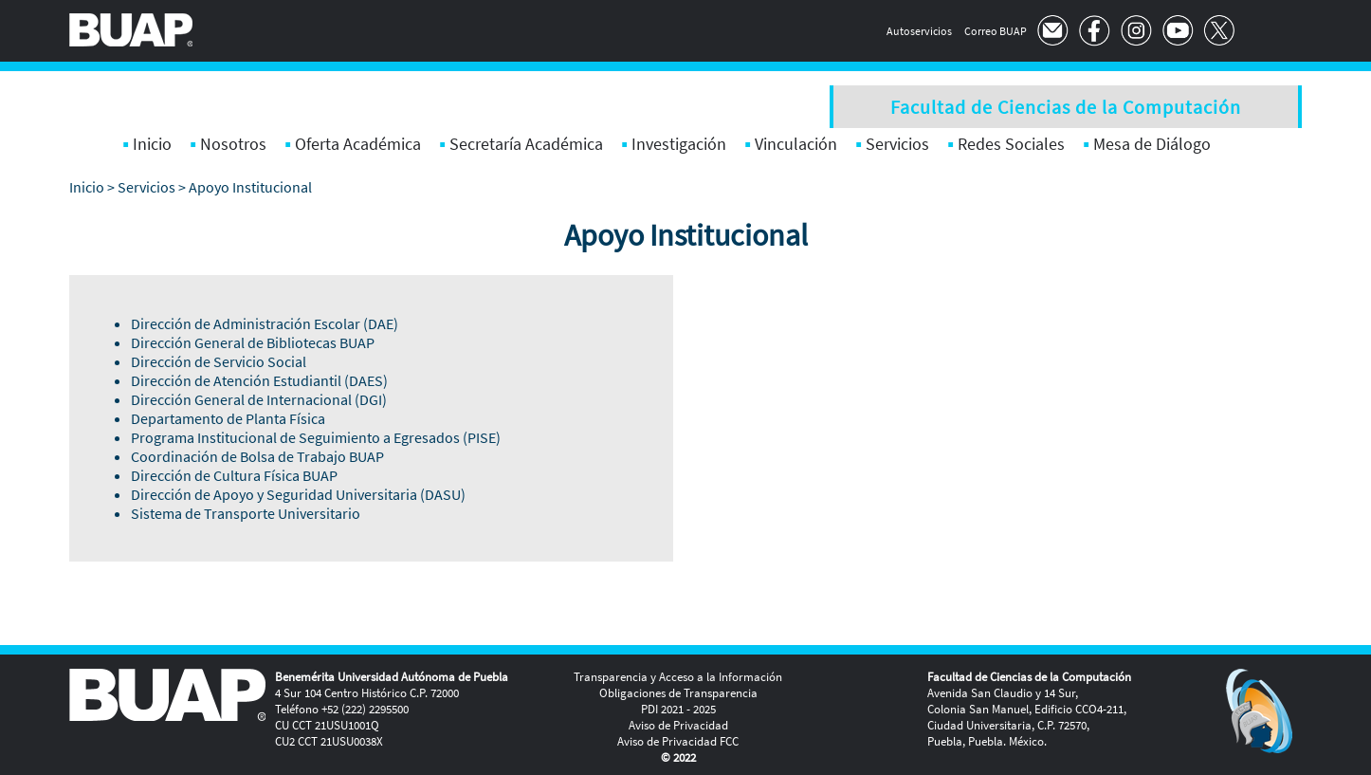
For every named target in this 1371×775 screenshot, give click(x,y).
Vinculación (796, 144)
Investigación (678, 144)
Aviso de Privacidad (678, 725)
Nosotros (233, 144)
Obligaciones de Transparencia (678, 693)
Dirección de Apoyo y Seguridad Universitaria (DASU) (298, 494)
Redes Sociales (1011, 144)
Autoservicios (919, 31)
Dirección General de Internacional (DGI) (259, 399)
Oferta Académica (358, 144)
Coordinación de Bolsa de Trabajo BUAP (257, 456)
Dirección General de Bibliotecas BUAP (253, 342)
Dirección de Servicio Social (218, 361)
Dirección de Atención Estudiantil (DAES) (259, 380)
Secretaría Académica (526, 144)
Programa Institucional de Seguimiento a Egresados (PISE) (316, 437)
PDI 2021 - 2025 (678, 709)
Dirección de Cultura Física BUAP (234, 475)
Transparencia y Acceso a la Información (678, 677)
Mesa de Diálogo (1152, 144)
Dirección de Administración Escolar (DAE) (264, 323)
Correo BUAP (995, 31)
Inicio (152, 144)
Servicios (897, 144)
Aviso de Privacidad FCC (678, 741)
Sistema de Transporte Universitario (245, 513)
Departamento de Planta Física (228, 418)
